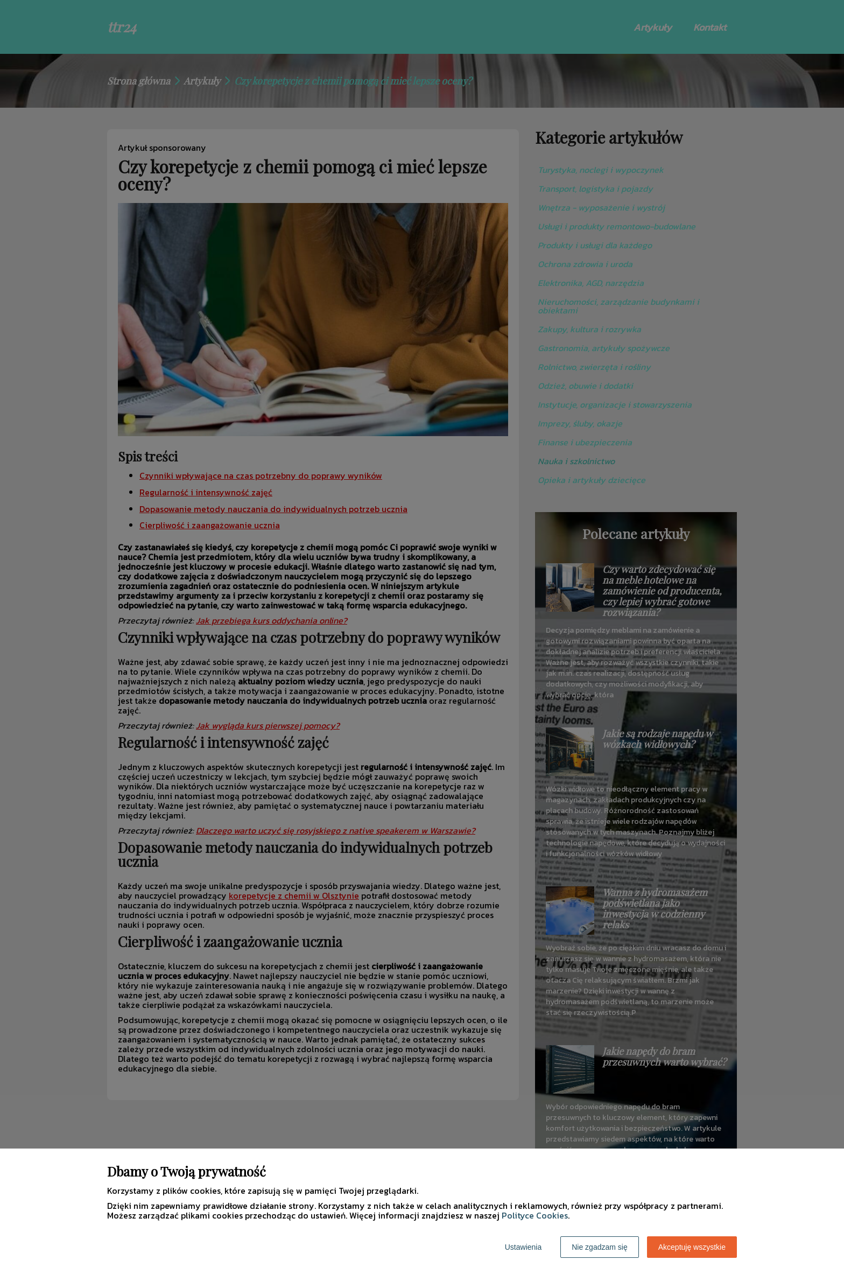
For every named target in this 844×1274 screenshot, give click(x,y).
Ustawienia (523, 1247)
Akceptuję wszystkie (692, 1247)
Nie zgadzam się (600, 1247)
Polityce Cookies (535, 1215)
